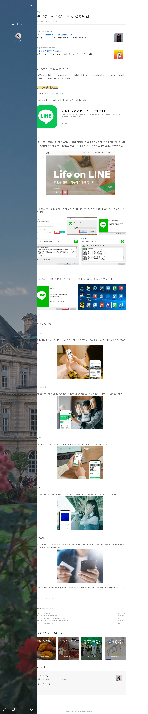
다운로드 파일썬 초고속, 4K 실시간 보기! (65, 34)
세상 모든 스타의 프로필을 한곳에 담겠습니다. (64, 679)
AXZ (90, 711)
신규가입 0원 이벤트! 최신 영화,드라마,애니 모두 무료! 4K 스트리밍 (74, 38)
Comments (51, 667)
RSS (23, 709)
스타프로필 (18, 25)
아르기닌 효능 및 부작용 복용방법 (56, 616)
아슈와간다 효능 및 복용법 (54, 623)
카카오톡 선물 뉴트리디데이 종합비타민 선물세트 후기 (62, 621)
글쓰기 (5, 709)
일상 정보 (49, 12)
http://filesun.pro (54, 31)
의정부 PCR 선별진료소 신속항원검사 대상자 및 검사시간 (63, 618)
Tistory (103, 711)
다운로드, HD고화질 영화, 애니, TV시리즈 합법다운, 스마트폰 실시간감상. (76, 54)
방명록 (14, 709)
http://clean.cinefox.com (57, 48)
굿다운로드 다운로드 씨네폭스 (61, 51)
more (135, 634)
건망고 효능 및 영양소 (53, 613)
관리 (32, 709)
